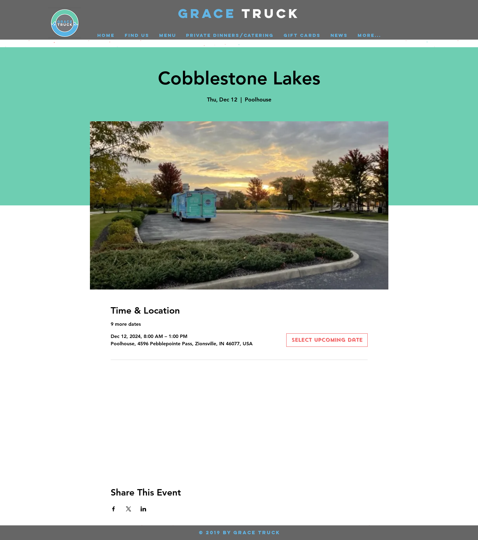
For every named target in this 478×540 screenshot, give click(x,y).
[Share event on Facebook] (113, 508)
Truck (271, 13)
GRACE (210, 13)
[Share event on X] (128, 508)
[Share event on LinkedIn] (143, 508)
